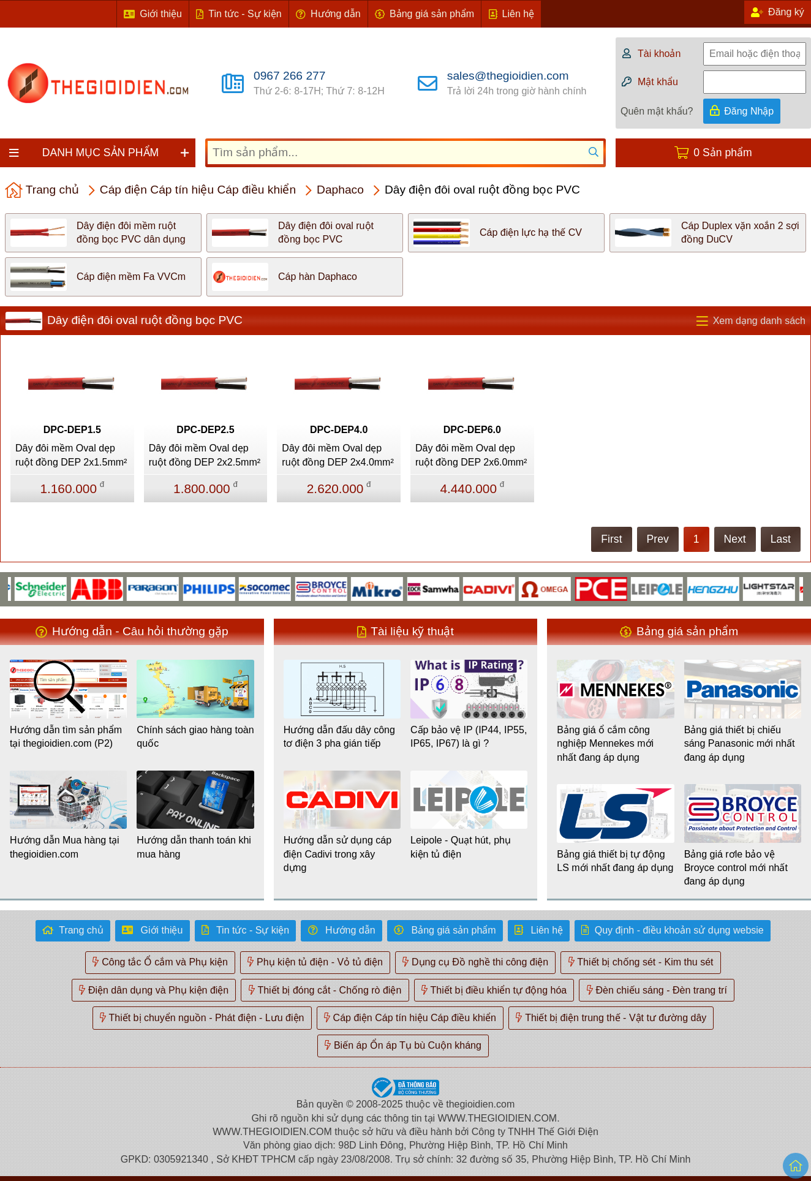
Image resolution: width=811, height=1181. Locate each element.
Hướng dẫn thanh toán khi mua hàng (194, 847)
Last (781, 539)
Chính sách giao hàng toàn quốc (195, 737)
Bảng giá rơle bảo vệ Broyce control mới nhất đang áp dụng (736, 868)
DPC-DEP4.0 (339, 429)
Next (735, 539)
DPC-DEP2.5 (205, 429)
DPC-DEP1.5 (72, 429)
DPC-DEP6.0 (472, 429)
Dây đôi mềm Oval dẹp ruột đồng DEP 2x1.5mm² (71, 455)
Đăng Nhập (749, 111)
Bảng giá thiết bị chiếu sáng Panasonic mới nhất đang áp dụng (739, 744)
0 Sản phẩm (722, 152)
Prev (658, 539)
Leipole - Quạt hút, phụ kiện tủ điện (460, 847)
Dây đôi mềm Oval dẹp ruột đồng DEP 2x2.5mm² (204, 455)
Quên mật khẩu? (657, 111)
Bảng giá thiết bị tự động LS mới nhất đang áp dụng (615, 861)
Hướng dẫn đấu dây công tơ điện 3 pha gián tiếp (339, 737)
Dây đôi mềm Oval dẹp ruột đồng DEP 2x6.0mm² (471, 455)
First (611, 539)
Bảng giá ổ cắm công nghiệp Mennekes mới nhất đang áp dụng (605, 744)
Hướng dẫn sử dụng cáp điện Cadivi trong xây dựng (337, 854)
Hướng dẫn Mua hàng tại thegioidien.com (64, 847)
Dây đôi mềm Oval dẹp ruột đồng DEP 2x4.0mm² (337, 455)
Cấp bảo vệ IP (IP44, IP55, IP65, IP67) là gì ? (468, 737)
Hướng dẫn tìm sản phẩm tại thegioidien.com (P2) (66, 737)
